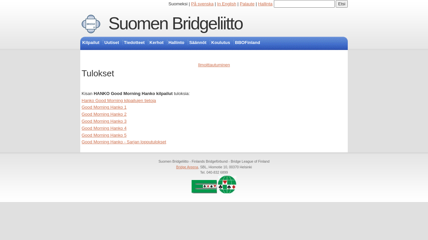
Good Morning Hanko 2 (104, 114)
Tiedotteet (134, 42)
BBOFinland (247, 42)
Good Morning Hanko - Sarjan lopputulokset (124, 141)
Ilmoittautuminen (214, 64)
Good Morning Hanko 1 (104, 107)
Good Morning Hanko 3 (104, 121)
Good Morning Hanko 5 (104, 135)
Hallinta (265, 3)
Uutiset (111, 42)
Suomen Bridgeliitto (175, 23)
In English (226, 3)
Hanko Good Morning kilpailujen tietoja (119, 100)
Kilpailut (90, 42)
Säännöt (197, 42)
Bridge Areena (187, 167)
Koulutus (220, 42)
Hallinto (177, 42)
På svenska (202, 3)
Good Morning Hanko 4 (104, 128)
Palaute (247, 3)
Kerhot (156, 42)
